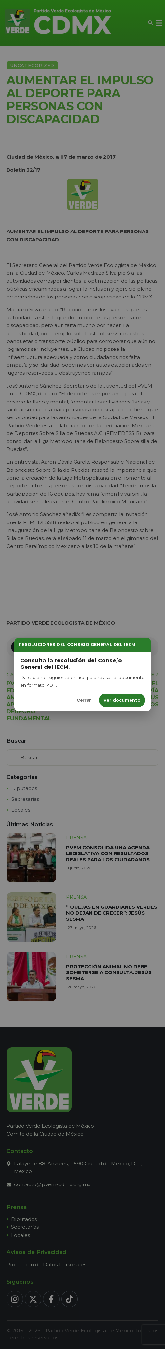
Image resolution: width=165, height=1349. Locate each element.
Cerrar (84, 700)
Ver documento (122, 700)
